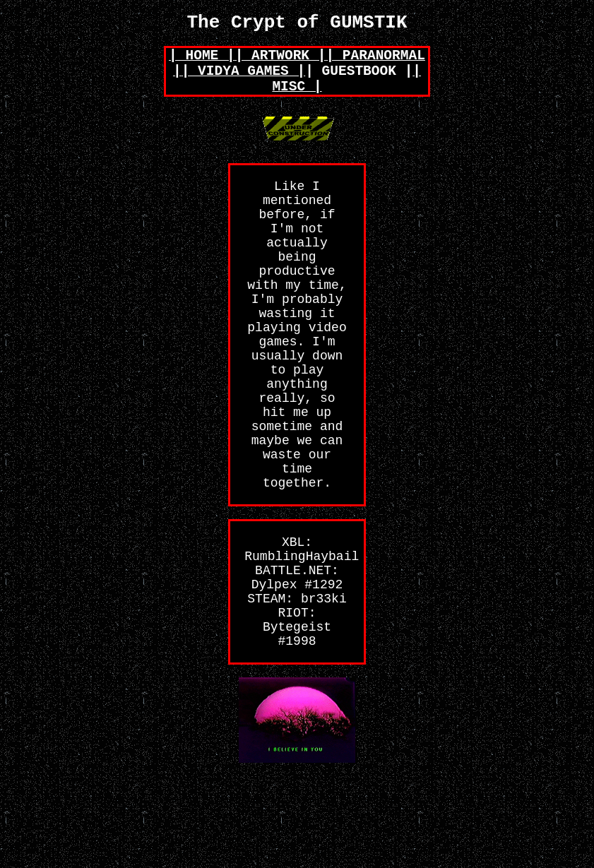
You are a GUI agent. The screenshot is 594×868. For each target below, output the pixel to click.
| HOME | (202, 61)
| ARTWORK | (280, 61)
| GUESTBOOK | (358, 80)
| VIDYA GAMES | (244, 80)
